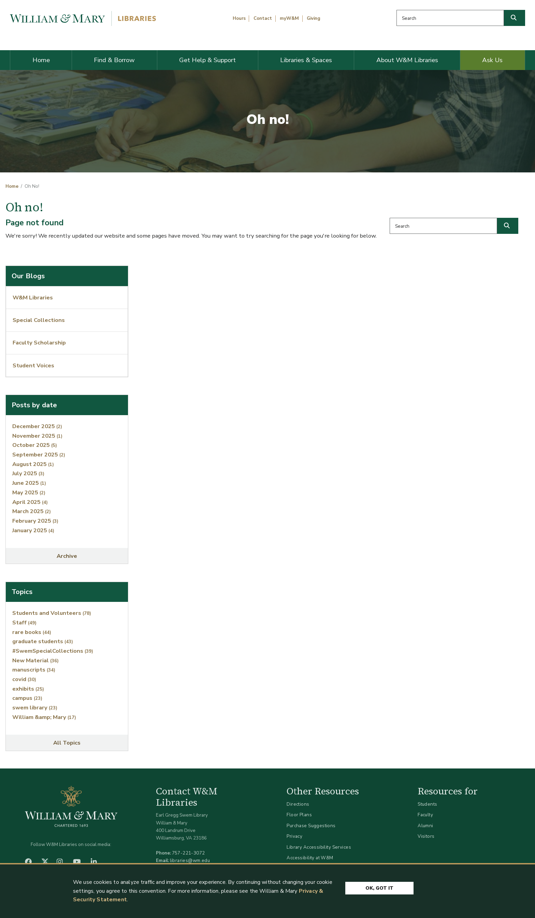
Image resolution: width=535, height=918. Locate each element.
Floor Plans (299, 814)
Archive (67, 556)
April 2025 (30, 502)
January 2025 (33, 530)
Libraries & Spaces (306, 60)
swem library (34, 707)
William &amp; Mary (44, 717)
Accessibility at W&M (310, 858)
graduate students (42, 641)
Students (427, 804)
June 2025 (29, 483)
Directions (298, 804)
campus (27, 698)
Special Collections (39, 320)
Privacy (294, 836)
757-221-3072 (188, 853)
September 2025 (38, 454)
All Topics (67, 743)
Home (41, 60)
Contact (263, 18)
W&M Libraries (33, 297)
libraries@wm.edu (190, 860)
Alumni (425, 825)
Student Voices (33, 365)
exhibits (28, 689)
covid (24, 679)
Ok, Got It (379, 888)
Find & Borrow (114, 60)
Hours (239, 18)
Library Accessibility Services (319, 847)
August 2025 (33, 464)
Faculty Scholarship (39, 343)
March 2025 (31, 511)
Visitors (426, 836)
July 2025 (28, 473)
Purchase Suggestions (311, 825)
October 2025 (34, 445)
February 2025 (35, 521)
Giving (313, 18)
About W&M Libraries (407, 60)
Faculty (425, 814)
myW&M (289, 18)
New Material (35, 660)
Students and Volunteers (51, 613)
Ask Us (492, 60)
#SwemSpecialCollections (52, 651)
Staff (24, 622)
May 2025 (28, 492)
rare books (31, 632)
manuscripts (33, 670)
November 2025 (37, 436)
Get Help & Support (207, 60)
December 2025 (37, 426)
